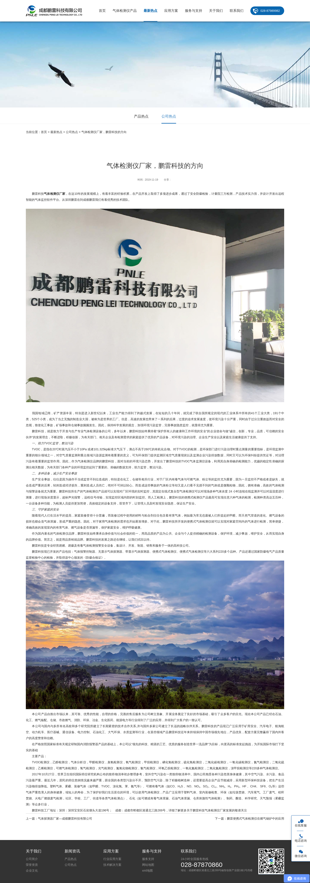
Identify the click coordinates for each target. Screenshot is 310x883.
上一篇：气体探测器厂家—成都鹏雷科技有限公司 (59, 818)
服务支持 (148, 859)
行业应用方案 (112, 859)
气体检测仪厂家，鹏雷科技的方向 (104, 132)
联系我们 (236, 10)
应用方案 (171, 10)
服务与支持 (193, 10)
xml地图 (147, 870)
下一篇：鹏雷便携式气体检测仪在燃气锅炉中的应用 (249, 818)
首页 (102, 10)
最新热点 (150, 10)
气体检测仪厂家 (54, 193)
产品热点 (141, 116)
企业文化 (32, 870)
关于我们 (216, 10)
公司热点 (168, 116)
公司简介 (32, 859)
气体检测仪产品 (125, 10)
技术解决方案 (112, 864)
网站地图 (148, 864)
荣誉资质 (32, 864)
